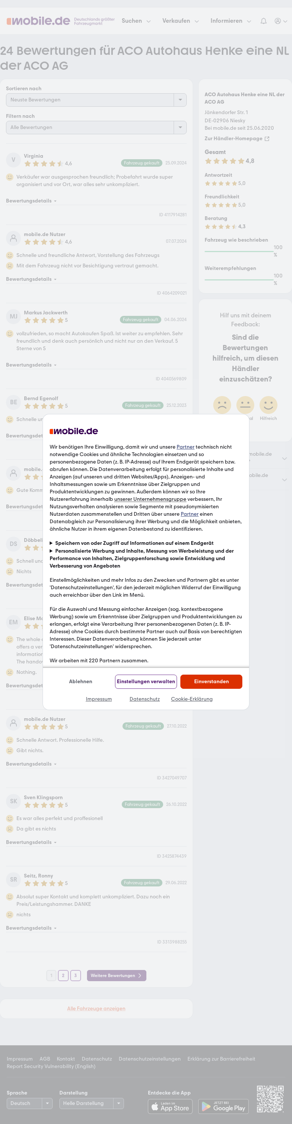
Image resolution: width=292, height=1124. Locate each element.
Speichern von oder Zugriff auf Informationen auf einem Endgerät (134, 543)
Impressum (99, 699)
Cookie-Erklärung (192, 699)
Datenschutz (145, 699)
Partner (186, 447)
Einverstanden (211, 681)
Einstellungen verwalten (146, 681)
